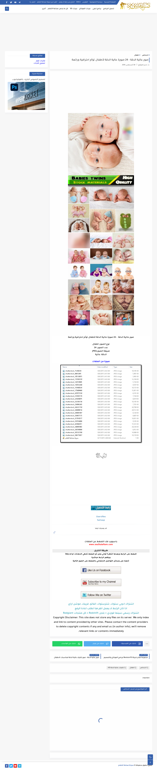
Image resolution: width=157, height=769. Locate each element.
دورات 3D (73, 9)
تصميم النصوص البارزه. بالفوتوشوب (28, 80)
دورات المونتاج (84, 9)
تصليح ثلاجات (39, 63)
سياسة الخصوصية (96, 2)
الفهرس (85, 2)
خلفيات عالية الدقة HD (117, 668)
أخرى (44, 9)
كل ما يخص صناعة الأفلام (58, 9)
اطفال (136, 55)
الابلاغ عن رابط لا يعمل (67, 2)
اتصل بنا (32, 2)
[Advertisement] (78, 31)
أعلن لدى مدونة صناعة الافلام (47, 2)
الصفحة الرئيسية (110, 2)
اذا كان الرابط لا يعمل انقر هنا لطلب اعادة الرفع (101, 608)
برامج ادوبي (96, 9)
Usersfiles (101, 517)
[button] (127, 643)
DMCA (78, 2)
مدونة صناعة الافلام (126, 765)
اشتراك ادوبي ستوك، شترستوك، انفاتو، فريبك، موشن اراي (101, 604)
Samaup (101, 520)
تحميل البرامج (108, 9)
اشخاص (145, 55)
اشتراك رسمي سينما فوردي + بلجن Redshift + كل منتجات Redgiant (101, 613)
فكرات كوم (40, 61)
